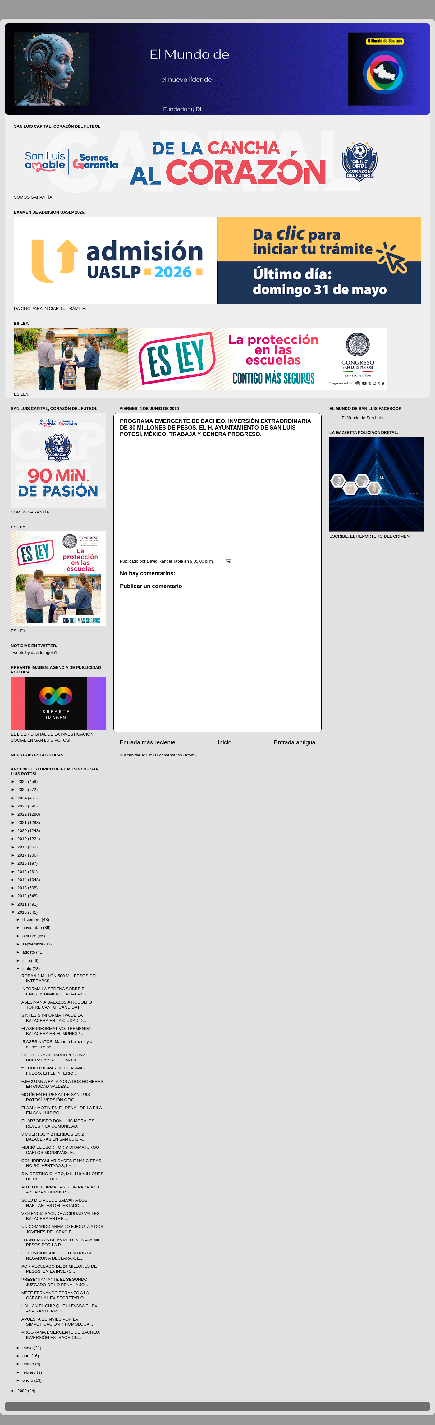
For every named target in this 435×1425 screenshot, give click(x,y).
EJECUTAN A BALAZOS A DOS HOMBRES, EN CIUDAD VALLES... (63, 1084)
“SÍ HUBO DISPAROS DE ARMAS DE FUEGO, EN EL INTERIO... (57, 1070)
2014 (22, 879)
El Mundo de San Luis (362, 418)
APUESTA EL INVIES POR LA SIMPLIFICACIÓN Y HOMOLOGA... (57, 1321)
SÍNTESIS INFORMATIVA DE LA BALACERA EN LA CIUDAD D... (53, 1018)
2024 (22, 798)
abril (26, 1356)
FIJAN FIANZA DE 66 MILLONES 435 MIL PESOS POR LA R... (60, 1242)
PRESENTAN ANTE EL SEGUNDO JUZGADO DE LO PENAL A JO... (54, 1282)
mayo (28, 1347)
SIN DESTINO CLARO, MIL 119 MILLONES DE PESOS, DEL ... (62, 1176)
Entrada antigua (294, 742)
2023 (22, 806)
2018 (22, 847)
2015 (22, 871)
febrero (29, 1372)
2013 (22, 887)
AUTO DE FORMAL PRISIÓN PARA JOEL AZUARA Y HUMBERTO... (60, 1189)
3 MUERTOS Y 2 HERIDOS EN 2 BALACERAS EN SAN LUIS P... (53, 1137)
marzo (28, 1364)
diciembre (32, 919)
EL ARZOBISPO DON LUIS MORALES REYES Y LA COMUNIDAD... (57, 1123)
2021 (22, 822)
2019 (22, 838)
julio (26, 960)
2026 (22, 781)
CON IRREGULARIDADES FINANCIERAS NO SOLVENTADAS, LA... (61, 1163)
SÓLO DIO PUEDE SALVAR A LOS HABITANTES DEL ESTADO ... (54, 1202)
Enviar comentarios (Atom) (171, 755)
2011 (22, 904)
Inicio (224, 742)
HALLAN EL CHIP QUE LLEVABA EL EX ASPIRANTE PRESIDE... (59, 1308)
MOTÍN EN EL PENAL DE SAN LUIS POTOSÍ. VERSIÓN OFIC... (55, 1097)
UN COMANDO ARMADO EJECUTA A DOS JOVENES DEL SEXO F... (62, 1229)
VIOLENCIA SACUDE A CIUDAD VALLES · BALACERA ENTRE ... (61, 1216)
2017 (22, 855)
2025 (22, 789)
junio (27, 968)
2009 (22, 1390)
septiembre (33, 944)
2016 (22, 863)
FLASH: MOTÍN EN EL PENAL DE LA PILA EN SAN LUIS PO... (61, 1110)
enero (28, 1380)
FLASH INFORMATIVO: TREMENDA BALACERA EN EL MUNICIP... (55, 1031)
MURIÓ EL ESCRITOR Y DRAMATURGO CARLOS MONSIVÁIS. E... (60, 1150)
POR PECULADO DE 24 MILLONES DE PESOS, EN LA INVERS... (59, 1269)
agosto (29, 952)
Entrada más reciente (148, 742)
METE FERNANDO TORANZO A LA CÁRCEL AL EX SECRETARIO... (55, 1295)
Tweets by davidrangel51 (34, 652)
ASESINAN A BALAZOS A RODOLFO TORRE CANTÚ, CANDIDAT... (56, 1004)
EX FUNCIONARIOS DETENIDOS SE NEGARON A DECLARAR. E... (57, 1255)
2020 (22, 830)
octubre (30, 936)
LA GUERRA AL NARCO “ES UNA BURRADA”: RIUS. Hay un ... (53, 1057)
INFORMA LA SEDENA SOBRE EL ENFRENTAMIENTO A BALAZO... (55, 991)
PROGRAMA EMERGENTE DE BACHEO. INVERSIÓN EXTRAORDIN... (60, 1335)
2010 (22, 912)
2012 (22, 896)
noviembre (32, 927)
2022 (22, 814)
